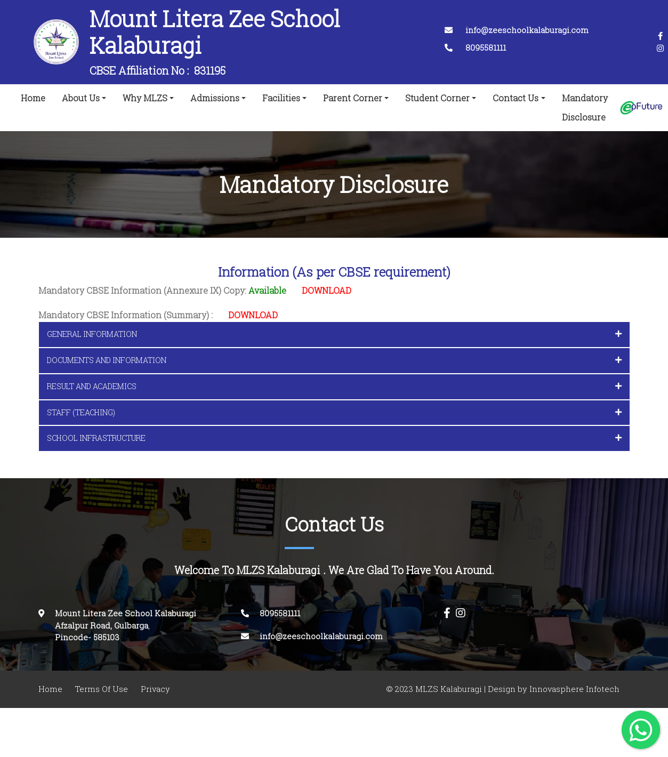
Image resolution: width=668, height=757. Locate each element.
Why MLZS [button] (145, 98)
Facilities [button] (281, 98)
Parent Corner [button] (352, 98)
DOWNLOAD (326, 290)
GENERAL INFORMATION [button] (334, 334)
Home (35, 96)
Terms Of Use (101, 689)
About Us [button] (81, 98)
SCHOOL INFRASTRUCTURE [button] (334, 438)
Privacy (155, 689)
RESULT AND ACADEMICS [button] (334, 386)
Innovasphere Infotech (573, 689)
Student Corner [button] (437, 98)
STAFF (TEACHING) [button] (334, 412)
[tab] (334, 334)
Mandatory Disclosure (585, 107)
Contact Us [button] (515, 98)
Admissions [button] (214, 98)
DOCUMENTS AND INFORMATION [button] (334, 360)
